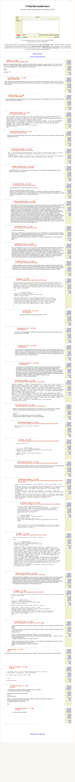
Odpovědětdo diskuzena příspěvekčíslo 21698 (68, 82)
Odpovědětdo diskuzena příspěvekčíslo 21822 (68, 498)
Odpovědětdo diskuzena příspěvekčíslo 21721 (68, 138)
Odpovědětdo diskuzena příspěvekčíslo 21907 (68, 687)
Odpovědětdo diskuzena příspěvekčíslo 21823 (68, 524)
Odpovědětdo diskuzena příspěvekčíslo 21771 (68, 285)
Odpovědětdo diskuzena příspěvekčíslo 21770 (68, 623)
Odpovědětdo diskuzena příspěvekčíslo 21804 (68, 480)
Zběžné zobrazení (37, 56)
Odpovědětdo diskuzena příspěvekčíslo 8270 (68, 65)
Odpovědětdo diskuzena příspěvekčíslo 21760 (68, 173)
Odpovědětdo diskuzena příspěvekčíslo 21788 (68, 560)
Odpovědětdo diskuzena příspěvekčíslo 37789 (68, 375)
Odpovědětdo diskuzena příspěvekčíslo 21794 (68, 437)
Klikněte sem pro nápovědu (37, 772)
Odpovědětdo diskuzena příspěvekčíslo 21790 (68, 606)
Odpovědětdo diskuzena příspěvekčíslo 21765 (68, 251)
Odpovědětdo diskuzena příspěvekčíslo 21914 (68, 704)
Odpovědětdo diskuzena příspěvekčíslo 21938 (68, 748)
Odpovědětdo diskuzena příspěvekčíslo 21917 (68, 726)
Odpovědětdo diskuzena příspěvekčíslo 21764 (68, 233)
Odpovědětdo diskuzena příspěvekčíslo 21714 (68, 99)
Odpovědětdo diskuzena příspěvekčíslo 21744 (68, 156)
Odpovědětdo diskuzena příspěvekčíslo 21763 (68, 208)
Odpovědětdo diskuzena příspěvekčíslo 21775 (68, 659)
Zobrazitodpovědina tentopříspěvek (69, 70)
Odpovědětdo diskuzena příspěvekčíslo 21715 (68, 117)
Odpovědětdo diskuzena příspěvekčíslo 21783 (68, 392)
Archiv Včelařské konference (37, 59)
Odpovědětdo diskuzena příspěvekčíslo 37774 (68, 357)
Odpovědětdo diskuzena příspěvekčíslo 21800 (68, 455)
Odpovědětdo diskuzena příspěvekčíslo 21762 (68, 190)
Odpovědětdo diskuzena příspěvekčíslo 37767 (68, 340)
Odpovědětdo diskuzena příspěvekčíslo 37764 (68, 322)
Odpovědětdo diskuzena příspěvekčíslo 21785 (68, 420)
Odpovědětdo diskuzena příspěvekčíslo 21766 (68, 268)
